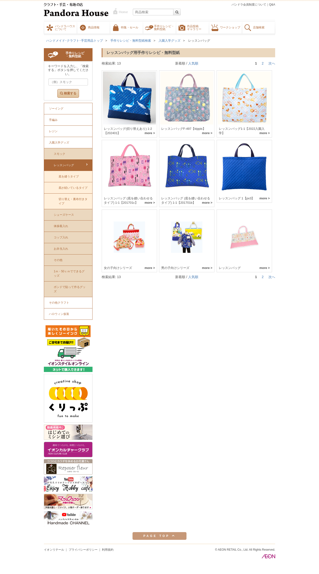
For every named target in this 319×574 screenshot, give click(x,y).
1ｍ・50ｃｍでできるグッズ (69, 273)
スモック (59, 154)
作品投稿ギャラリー (194, 27)
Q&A (272, 4)
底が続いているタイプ (73, 187)
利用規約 (107, 549)
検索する (68, 93)
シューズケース (64, 214)
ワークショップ (230, 27)
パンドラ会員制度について (249, 4)
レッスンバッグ (199, 40)
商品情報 (94, 27)
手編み (53, 120)
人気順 (193, 63)
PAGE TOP (159, 536)
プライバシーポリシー (83, 549)
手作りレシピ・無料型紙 (164, 27)
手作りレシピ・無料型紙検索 (130, 40)
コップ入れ (61, 237)
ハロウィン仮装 (59, 314)
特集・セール (129, 27)
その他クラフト (59, 302)
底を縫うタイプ (69, 176)
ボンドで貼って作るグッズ (70, 289)
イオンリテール (54, 549)
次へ (271, 63)
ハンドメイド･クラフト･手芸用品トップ (74, 40)
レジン (53, 131)
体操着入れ (61, 226)
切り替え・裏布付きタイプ (73, 201)
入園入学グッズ (169, 40)
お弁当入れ (61, 248)
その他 (58, 260)
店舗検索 (259, 27)
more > (150, 133)
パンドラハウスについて (65, 27)
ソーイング (56, 108)
